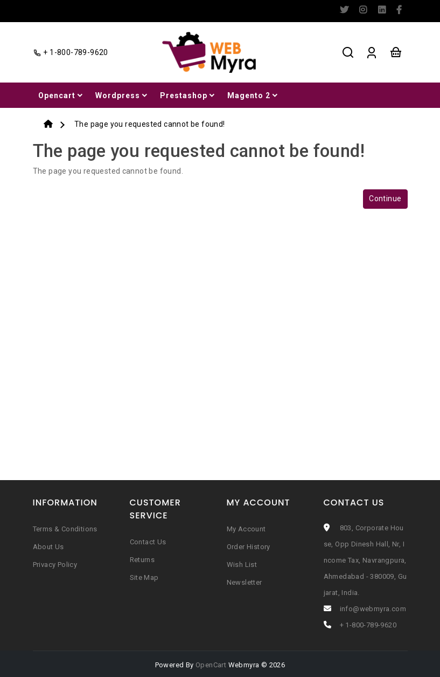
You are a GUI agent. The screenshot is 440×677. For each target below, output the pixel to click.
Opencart (61, 95)
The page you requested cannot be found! (149, 124)
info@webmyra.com (373, 609)
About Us (48, 547)
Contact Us (148, 542)
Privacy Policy (55, 564)
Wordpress (122, 95)
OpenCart (210, 665)
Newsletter (244, 582)
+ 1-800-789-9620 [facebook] (70, 52)
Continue (385, 198)
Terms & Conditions (65, 529)
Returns (142, 560)
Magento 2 (253, 95)
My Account (246, 529)
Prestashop (188, 95)
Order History (248, 547)
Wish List (242, 564)
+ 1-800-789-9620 (368, 625)
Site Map (144, 577)
